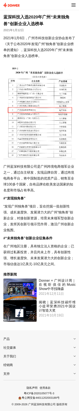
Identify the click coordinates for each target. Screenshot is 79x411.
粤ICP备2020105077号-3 (39, 393)
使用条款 (45, 387)
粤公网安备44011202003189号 (40, 397)
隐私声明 (32, 387)
